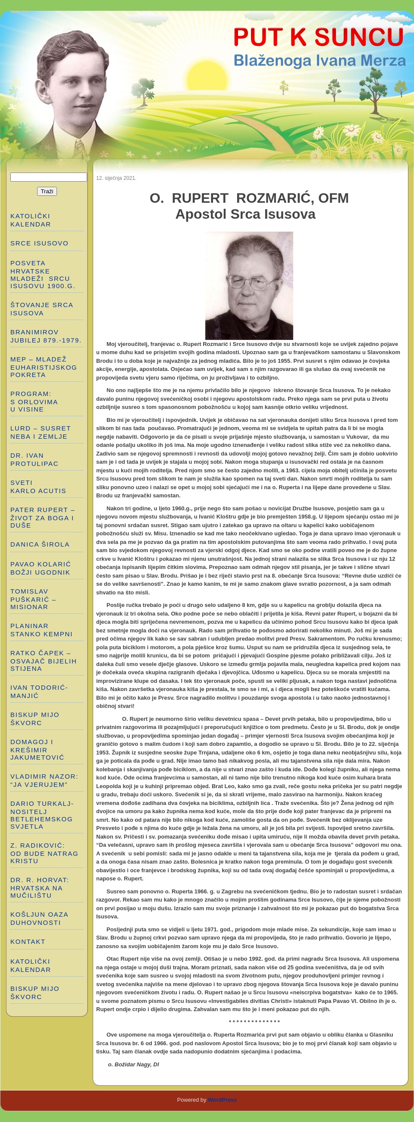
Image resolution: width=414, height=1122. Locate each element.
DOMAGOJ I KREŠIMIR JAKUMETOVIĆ (37, 749)
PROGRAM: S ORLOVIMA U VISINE (34, 401)
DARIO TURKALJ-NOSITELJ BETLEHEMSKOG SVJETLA (42, 815)
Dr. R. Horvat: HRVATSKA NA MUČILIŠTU (39, 887)
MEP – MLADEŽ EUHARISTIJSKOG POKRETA (44, 366)
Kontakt (28, 941)
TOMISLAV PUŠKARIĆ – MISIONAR (33, 599)
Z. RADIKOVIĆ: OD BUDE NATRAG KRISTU (45, 853)
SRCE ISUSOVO (39, 243)
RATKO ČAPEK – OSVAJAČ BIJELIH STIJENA (43, 660)
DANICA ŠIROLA (40, 544)
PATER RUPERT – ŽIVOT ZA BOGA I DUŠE (42, 517)
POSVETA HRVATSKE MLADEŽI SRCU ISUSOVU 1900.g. (42, 274)
